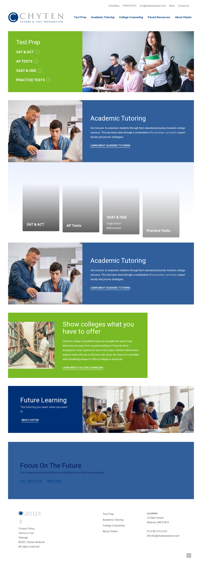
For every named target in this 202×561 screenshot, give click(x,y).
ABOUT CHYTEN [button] (30, 420)
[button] (189, 555)
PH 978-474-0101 (157, 531)
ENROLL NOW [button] (54, 481)
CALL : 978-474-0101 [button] (31, 481)
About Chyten (110, 531)
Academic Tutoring (113, 519)
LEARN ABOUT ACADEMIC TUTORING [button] (110, 145)
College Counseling (114, 525)
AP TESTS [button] (24, 61)
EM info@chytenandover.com (163, 535)
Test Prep (108, 514)
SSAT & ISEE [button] (26, 71)
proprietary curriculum (164, 132)
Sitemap (23, 537)
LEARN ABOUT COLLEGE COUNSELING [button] (83, 367)
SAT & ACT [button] (25, 52)
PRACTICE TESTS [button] (30, 80)
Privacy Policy (27, 528)
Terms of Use (26, 533)
